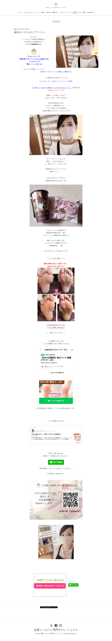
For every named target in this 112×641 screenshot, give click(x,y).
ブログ (75, 12)
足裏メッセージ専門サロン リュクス (56, 630)
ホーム (20, 12)
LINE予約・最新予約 (52, 12)
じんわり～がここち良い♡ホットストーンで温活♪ (57, 81)
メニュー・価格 (39, 12)
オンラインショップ (65, 12)
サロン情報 (82, 12)
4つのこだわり (28, 12)
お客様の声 (90, 12)
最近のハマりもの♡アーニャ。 (30, 32)
